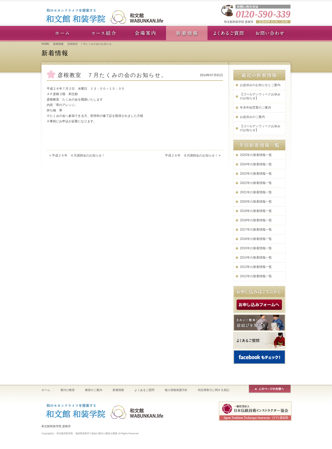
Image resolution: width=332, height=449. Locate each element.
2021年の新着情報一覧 (256, 192)
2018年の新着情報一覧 (256, 220)
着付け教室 (67, 389)
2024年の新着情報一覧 (256, 164)
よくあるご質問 (144, 389)
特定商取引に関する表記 (213, 389)
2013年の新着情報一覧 (256, 267)
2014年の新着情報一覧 (256, 257)
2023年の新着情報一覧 (256, 173)
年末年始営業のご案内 (255, 107)
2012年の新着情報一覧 (256, 276)
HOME (45, 43)
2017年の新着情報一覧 (256, 229)
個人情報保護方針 (176, 389)
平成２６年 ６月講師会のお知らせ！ (78, 155)
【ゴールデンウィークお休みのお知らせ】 (260, 96)
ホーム (46, 389)
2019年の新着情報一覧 (256, 211)
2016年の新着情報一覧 (256, 239)
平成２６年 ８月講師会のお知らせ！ (191, 155)
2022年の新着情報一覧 (256, 183)
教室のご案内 (93, 389)
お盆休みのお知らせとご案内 (260, 85)
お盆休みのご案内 (252, 117)
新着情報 (58, 43)
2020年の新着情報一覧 (256, 201)
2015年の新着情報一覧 (256, 248)
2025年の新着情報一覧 (256, 155)
